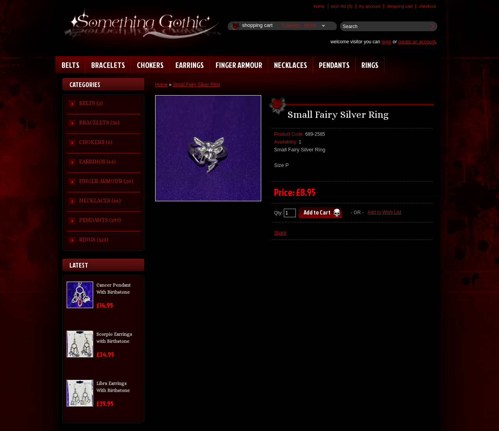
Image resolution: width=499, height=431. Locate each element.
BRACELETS (108, 64)
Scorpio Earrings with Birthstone (114, 338)
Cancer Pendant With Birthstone (113, 288)
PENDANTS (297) (100, 220)
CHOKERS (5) (95, 142)
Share (280, 233)
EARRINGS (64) (97, 161)
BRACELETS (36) (99, 122)
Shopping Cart (399, 6)
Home (319, 6)
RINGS (370, 64)
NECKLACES (290, 64)
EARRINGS (189, 64)
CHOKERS (150, 64)
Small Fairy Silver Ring (196, 84)
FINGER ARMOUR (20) (106, 181)
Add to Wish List (385, 212)
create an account (416, 41)
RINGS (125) (93, 239)
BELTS (71, 64)
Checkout (427, 6)
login (386, 41)
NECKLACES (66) (100, 200)
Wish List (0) (341, 6)
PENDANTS (334, 64)
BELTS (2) (91, 103)
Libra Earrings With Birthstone (113, 387)
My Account (369, 6)
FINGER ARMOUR (239, 64)
